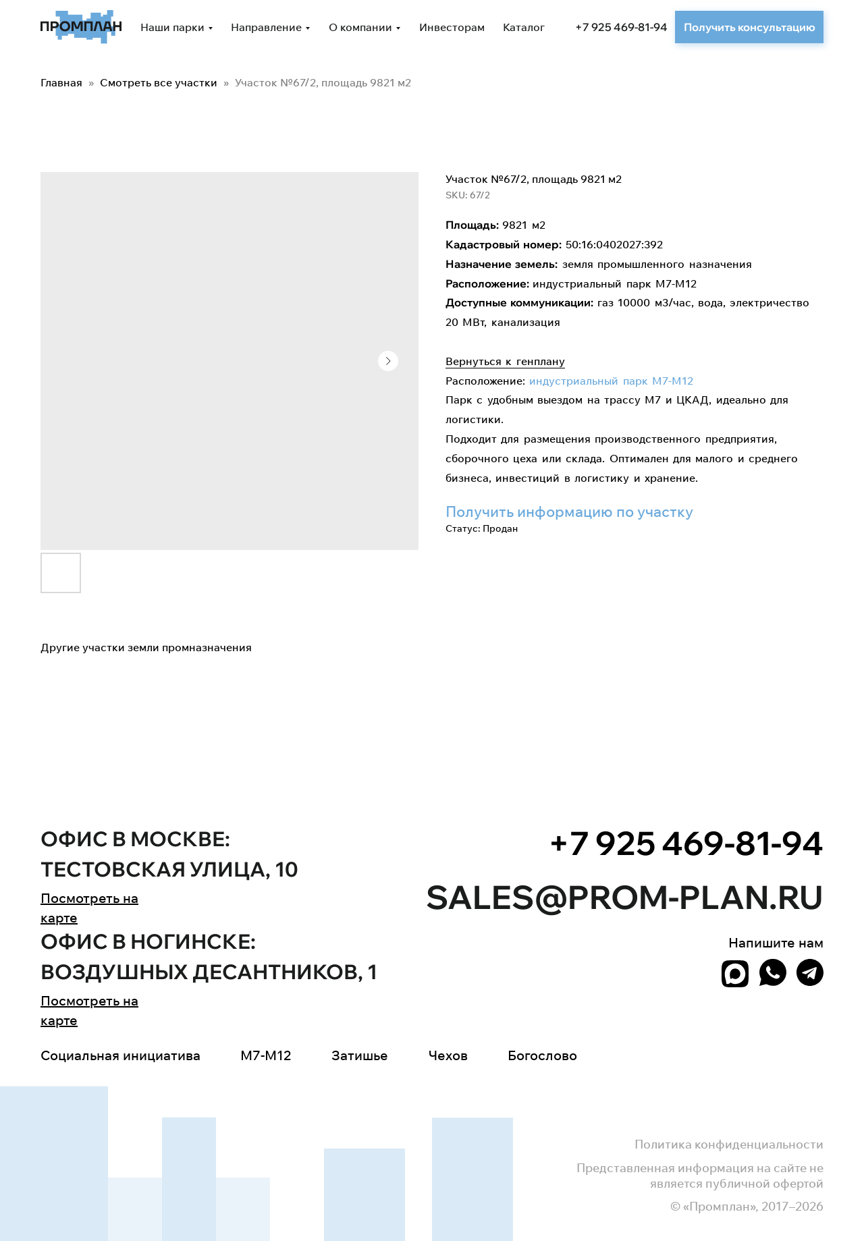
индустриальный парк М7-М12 (611, 380)
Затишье (359, 1055)
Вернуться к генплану (505, 361)
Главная (61, 82)
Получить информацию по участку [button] (569, 511)
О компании (360, 27)
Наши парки (172, 27)
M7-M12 (265, 1055)
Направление (266, 27)
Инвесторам (452, 27)
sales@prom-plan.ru (625, 897)
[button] (749, 27)
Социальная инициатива (120, 1055)
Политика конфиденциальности (729, 1144)
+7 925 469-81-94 (621, 27)
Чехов (448, 1055)
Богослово (542, 1055)
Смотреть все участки (160, 82)
